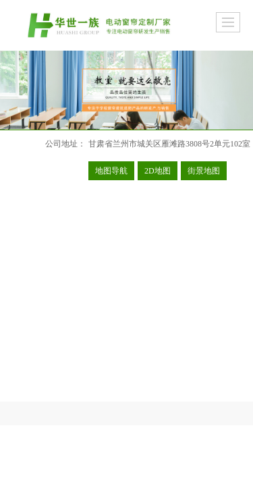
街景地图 (204, 171)
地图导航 (111, 171)
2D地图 (157, 171)
